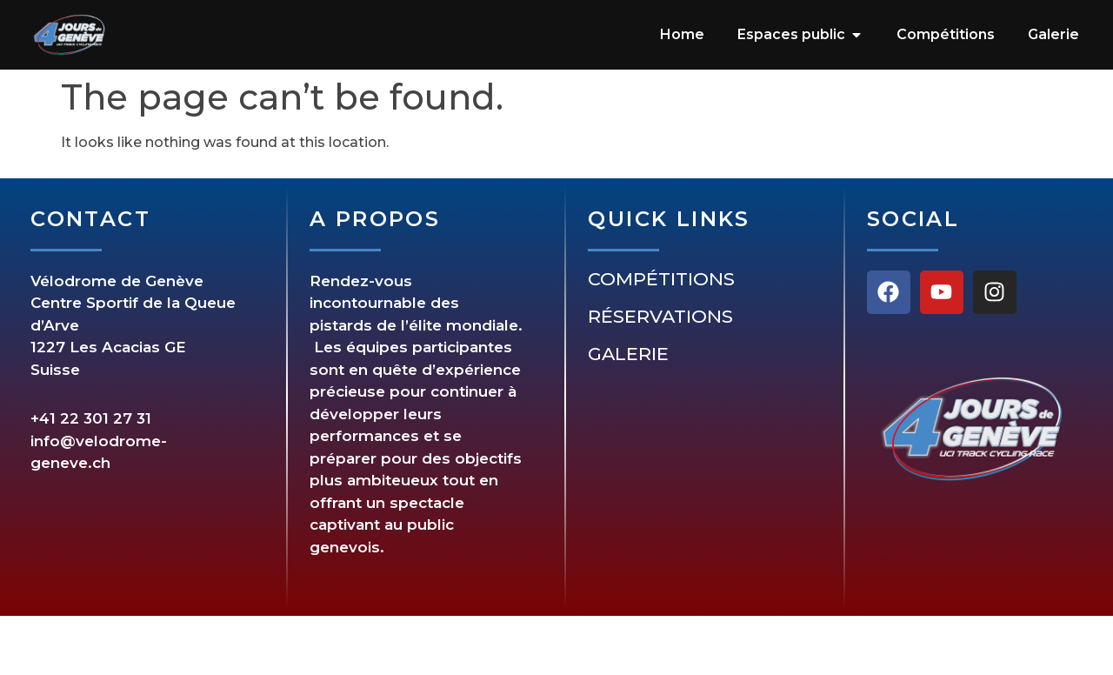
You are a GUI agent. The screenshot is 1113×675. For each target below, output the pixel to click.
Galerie (628, 354)
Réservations (660, 316)
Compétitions (661, 279)
